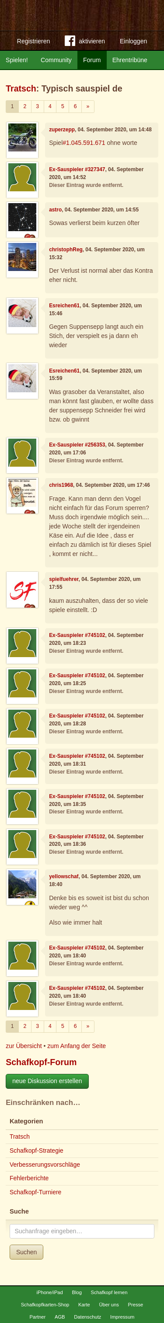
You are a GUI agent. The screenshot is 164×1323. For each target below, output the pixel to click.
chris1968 (61, 485)
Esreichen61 (64, 306)
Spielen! (17, 59)
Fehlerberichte (29, 1178)
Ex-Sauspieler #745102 (77, 635)
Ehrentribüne (129, 59)
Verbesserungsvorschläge (45, 1164)
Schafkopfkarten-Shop (45, 1304)
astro (55, 210)
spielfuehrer (63, 579)
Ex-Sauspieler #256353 (77, 445)
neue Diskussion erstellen (47, 1080)
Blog (76, 1292)
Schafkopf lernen (109, 1292)
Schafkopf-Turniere (36, 1192)
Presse (135, 1304)
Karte (84, 1304)
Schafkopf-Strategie (36, 1150)
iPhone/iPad (49, 1292)
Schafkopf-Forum (41, 1062)
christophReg (66, 249)
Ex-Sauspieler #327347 (77, 169)
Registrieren (33, 41)
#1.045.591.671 (84, 142)
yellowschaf (63, 876)
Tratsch (21, 88)
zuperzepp (62, 130)
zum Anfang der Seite (76, 1045)
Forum (92, 59)
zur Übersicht (24, 1045)
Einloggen (133, 41)
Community (56, 59)
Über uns (109, 1304)
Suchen (26, 1252)
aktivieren (85, 42)
